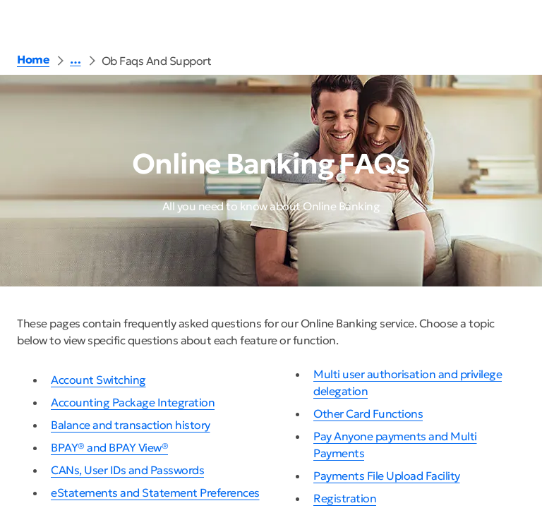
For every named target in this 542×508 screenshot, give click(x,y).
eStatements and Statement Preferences (155, 492)
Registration (344, 498)
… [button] (75, 59)
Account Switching (98, 380)
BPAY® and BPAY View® (109, 447)
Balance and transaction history (130, 425)
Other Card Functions (368, 413)
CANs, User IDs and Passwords (127, 470)
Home (33, 59)
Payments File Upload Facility (386, 475)
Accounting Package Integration (133, 402)
